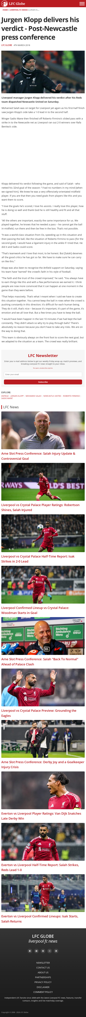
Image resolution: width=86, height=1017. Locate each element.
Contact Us (43, 967)
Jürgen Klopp (17, 396)
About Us (43, 972)
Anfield (5, 396)
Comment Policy (43, 992)
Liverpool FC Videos (19, 10)
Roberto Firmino (71, 396)
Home (5, 10)
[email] (43, 374)
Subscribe (43, 382)
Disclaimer (43, 987)
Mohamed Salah (33, 396)
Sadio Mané (7, 398)
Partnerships (43, 977)
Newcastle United (52, 396)
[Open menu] (82, 3)
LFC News (11, 407)
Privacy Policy (43, 982)
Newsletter (43, 962)
